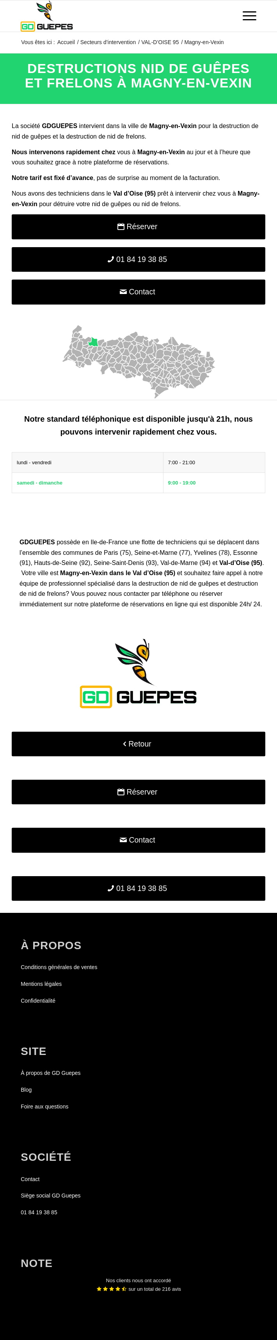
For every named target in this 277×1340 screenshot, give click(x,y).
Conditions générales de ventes (59, 967)
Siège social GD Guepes (50, 1195)
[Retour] (138, 744)
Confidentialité (38, 1001)
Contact (30, 1179)
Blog (26, 1090)
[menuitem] (245, 16)
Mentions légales (41, 984)
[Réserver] (138, 226)
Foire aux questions (44, 1106)
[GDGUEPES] (115, 16)
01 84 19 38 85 (39, 1212)
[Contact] (138, 292)
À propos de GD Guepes (50, 1073)
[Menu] (245, 16)
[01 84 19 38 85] (138, 259)
